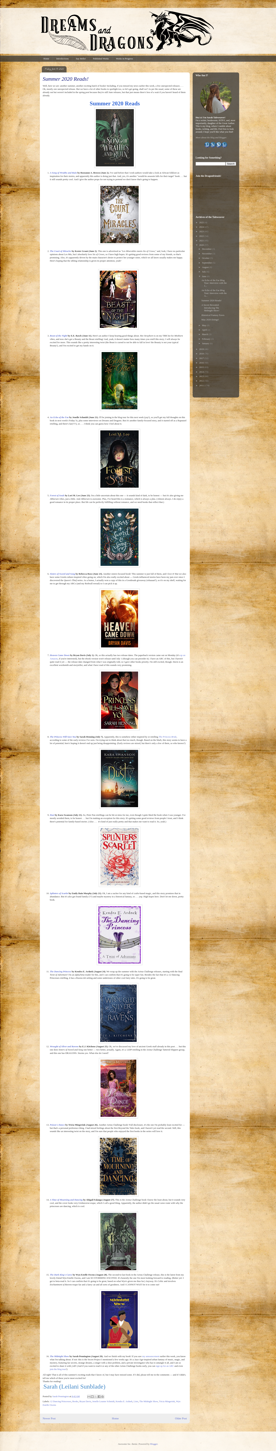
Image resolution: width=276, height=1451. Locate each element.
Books (75, 1401)
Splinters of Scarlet (59, 893)
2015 (201, 367)
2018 (201, 353)
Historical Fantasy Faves (212, 315)
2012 (201, 380)
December (207, 249)
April (204, 329)
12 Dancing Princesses (60, 1401)
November (207, 253)
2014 (201, 371)
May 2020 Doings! (210, 319)
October (206, 258)
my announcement (150, 1356)
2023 (201, 231)
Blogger (153, 1444)
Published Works (101, 58)
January (206, 343)
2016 (201, 362)
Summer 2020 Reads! (211, 300)
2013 (201, 376)
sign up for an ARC (165, 1366)
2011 (201, 385)
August (205, 267)
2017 (201, 358)
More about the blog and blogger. (211, 137)
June (204, 276)
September (207, 262)
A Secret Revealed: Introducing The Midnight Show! (210, 308)
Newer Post (49, 1418)
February (206, 339)
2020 (201, 245)
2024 (201, 227)
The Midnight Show (148, 1401)
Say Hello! (81, 58)
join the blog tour (58, 1369)
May (204, 325)
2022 (201, 236)
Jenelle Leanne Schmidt (103, 1401)
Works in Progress (124, 58)
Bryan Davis (85, 1401)
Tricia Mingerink (167, 1401)
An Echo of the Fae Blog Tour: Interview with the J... (214, 283)
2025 (201, 222)
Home (46, 58)
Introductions (62, 58)
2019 (201, 349)
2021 (201, 240)
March (205, 334)
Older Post (181, 1418)
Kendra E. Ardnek (124, 1401)
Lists (136, 1401)
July (204, 271)
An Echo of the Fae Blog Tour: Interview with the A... (214, 293)
